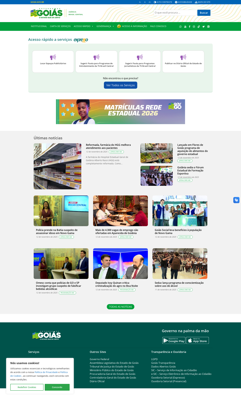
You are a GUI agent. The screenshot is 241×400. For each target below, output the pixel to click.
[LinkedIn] (208, 26)
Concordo (57, 387)
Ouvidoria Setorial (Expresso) (168, 377)
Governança (105, 26)
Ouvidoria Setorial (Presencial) (168, 381)
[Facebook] (189, 26)
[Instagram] (194, 26)
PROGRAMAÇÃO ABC (67, 293)
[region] (40, 376)
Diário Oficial (97, 381)
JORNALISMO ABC (116, 152)
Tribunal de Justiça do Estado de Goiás (112, 366)
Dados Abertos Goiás (163, 366)
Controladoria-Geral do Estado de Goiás (113, 377)
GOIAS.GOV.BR (37, 2)
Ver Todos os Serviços (120, 85)
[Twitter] (203, 26)
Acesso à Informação (134, 26)
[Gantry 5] (46, 335)
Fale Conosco (158, 26)
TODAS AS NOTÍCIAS (120, 306)
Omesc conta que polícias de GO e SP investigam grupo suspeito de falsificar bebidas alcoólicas (58, 286)
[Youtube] (185, 26)
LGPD (154, 359)
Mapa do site (204, 2)
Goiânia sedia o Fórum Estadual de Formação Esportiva (190, 170)
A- (140, 2)
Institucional (39, 26)
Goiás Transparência (163, 363)
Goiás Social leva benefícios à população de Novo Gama (178, 231)
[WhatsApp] (181, 26)
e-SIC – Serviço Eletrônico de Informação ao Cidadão (181, 374)
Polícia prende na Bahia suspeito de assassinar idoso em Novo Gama (56, 231)
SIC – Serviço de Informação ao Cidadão (174, 370)
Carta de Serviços (60, 26)
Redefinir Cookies (27, 387)
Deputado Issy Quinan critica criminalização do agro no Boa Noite (116, 284)
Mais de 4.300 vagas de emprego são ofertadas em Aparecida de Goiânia (116, 231)
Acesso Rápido (83, 26)
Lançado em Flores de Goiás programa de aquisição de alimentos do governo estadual (192, 149)
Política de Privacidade (46, 372)
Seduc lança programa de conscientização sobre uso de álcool (179, 284)
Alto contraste (164, 2)
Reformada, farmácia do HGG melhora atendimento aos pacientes (108, 146)
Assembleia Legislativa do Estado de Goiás (114, 363)
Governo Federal (99, 359)
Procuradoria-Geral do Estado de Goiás (112, 374)
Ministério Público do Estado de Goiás (112, 370)
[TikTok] (199, 26)
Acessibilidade (185, 2)
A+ (150, 2)
